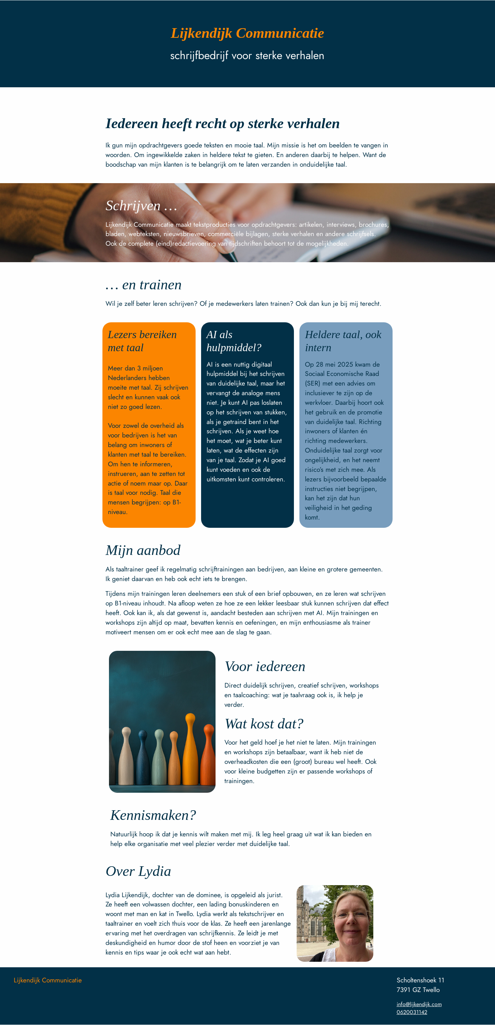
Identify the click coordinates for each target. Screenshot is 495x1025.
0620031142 (412, 1012)
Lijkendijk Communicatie (48, 980)
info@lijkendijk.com (419, 1004)
